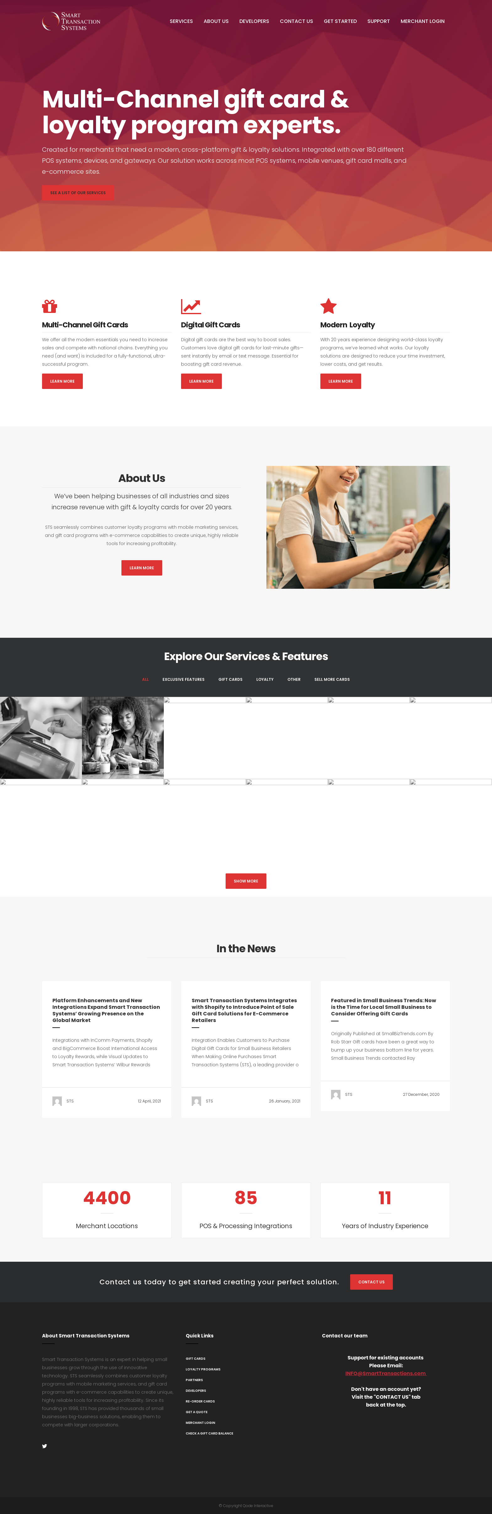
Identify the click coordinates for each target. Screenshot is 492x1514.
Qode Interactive (258, 1505)
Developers (196, 1390)
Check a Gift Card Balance (209, 1433)
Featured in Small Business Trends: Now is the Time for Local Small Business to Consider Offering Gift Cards (383, 1007)
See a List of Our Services (78, 192)
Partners (194, 1380)
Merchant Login (200, 1422)
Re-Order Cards (200, 1401)
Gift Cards (196, 1358)
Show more (246, 881)
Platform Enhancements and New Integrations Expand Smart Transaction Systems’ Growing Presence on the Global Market (106, 1010)
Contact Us (371, 1282)
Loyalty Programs (203, 1369)
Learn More (62, 381)
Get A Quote (196, 1412)
